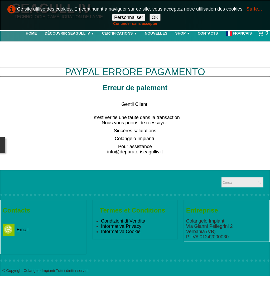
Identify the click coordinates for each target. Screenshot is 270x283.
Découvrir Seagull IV (69, 33)
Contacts (208, 33)
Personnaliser (128, 17)
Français (239, 33)
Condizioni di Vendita (123, 221)
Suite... (254, 9)
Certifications (119, 33)
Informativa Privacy (121, 226)
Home (31, 33)
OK (155, 17)
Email (15, 229)
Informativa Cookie (121, 231)
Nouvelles (156, 33)
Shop (182, 33)
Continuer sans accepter (135, 23)
